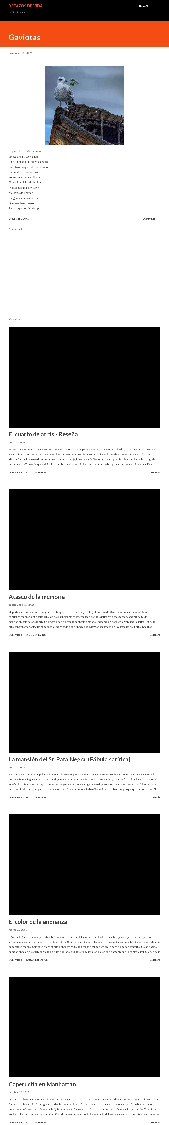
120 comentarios (37, 959)
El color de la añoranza (38, 921)
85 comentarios (36, 797)
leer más (155, 472)
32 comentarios (36, 472)
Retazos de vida (26, 5)
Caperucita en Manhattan (42, 1084)
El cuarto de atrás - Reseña (43, 434)
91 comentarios (36, 634)
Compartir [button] (149, 218)
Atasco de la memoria (37, 596)
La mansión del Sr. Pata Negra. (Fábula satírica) (69, 759)
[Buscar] (144, 6)
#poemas (23, 218)
